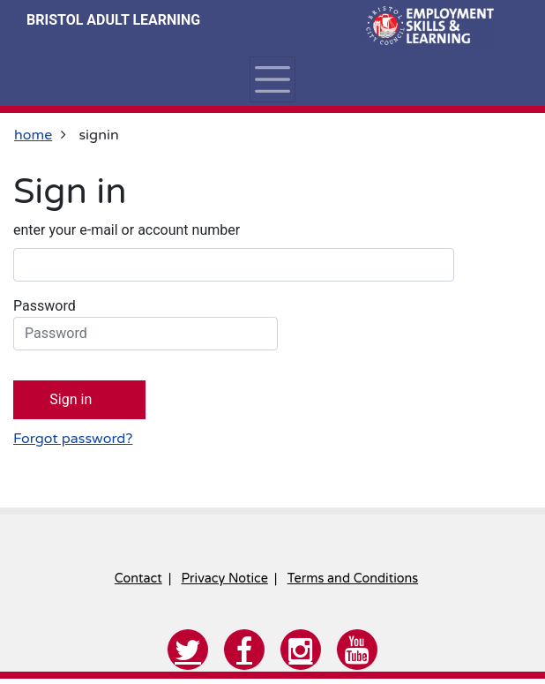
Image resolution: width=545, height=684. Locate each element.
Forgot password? (72, 438)
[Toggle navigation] (272, 79)
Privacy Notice (225, 578)
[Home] (428, 26)
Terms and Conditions (352, 578)
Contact (138, 578)
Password (145, 323)
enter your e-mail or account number (126, 230)
